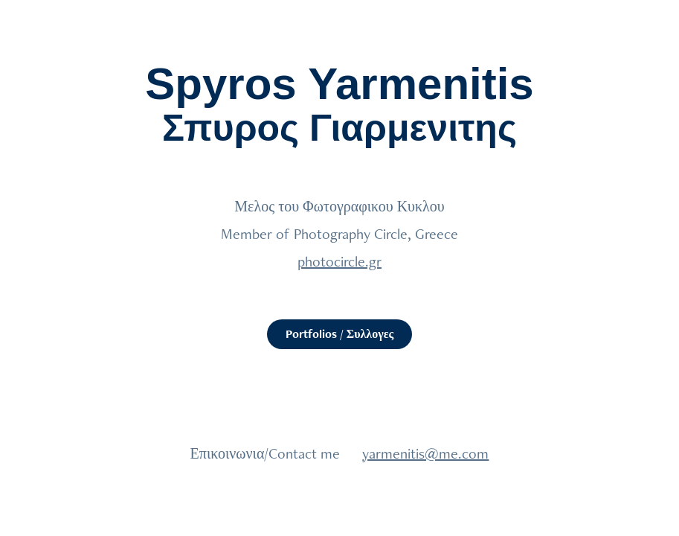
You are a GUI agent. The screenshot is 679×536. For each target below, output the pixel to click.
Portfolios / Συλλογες (340, 334)
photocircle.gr (339, 261)
